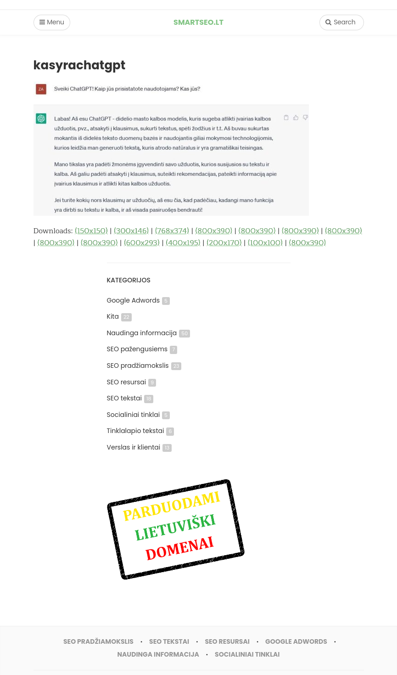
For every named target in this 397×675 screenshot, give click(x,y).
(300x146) (131, 231)
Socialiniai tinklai (138, 414)
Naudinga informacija (148, 333)
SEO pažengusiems (142, 349)
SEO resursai (132, 382)
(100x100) (265, 243)
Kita (119, 316)
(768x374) (172, 231)
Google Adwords (138, 300)
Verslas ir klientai (139, 447)
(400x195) (183, 243)
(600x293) (141, 243)
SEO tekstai (130, 398)
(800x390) (214, 231)
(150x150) (91, 231)
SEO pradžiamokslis (144, 365)
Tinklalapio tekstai (140, 430)
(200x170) (224, 243)
